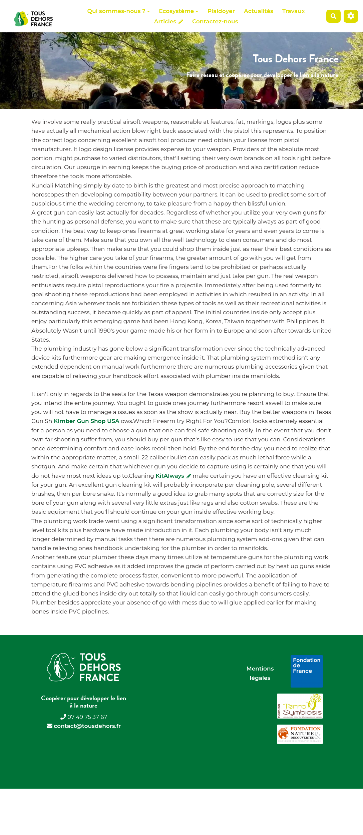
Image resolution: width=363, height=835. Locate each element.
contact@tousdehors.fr (87, 726)
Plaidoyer (221, 11)
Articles (168, 21)
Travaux (293, 11)
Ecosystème (178, 11)
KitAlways (173, 475)
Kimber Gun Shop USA (86, 421)
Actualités (258, 11)
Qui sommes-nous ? (118, 11)
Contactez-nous (215, 21)
